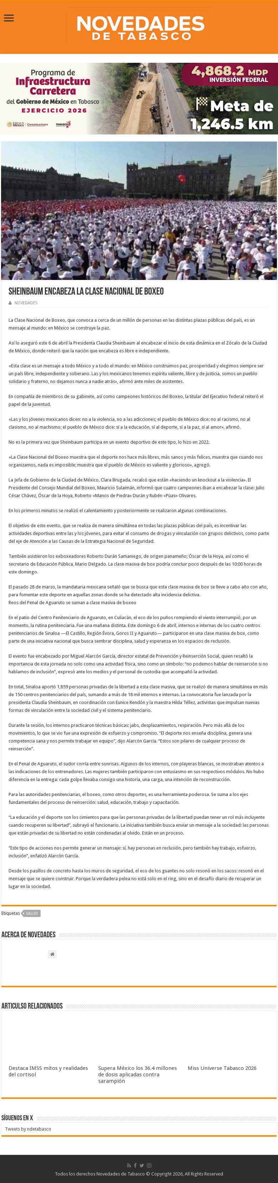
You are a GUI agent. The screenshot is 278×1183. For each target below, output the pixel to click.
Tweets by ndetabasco (28, 1129)
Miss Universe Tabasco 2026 (222, 1068)
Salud (32, 913)
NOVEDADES (26, 303)
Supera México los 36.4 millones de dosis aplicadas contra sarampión (137, 1074)
